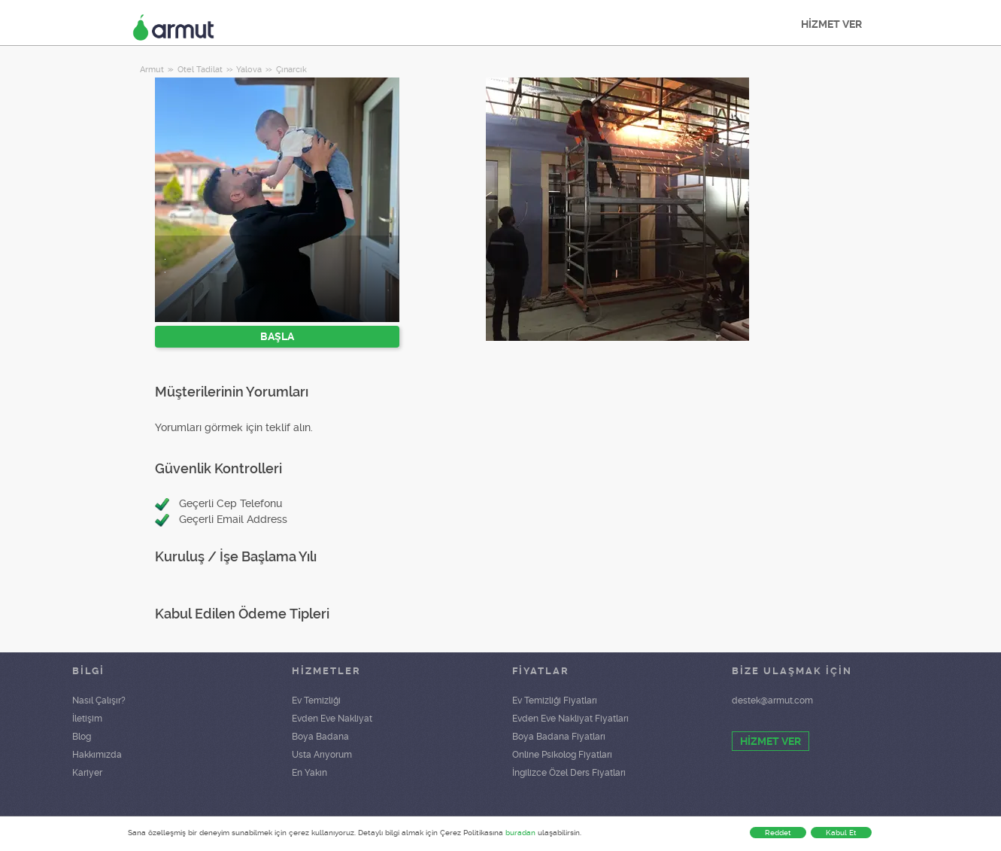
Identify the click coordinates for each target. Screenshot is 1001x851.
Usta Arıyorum (322, 754)
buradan (520, 832)
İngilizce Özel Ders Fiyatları (569, 772)
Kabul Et (841, 832)
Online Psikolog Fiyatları (562, 754)
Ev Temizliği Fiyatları (554, 700)
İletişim (87, 718)
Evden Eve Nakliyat (332, 718)
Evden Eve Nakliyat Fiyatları (570, 718)
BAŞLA (277, 336)
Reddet (778, 832)
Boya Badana (320, 736)
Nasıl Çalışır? (99, 700)
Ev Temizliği (316, 700)
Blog (81, 736)
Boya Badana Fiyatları (558, 736)
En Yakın (309, 772)
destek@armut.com (772, 700)
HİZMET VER (831, 24)
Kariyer (87, 772)
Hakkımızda (97, 754)
